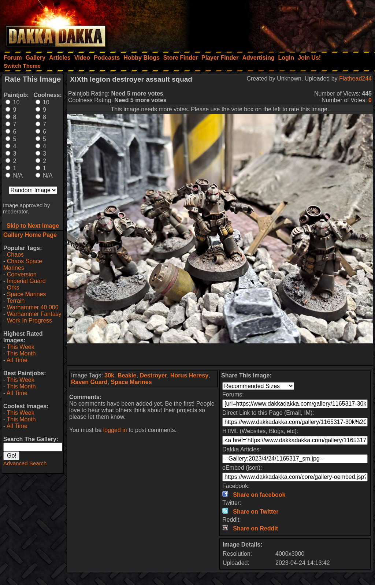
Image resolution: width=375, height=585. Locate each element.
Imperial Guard (26, 281)
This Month (21, 353)
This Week (20, 347)
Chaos (15, 254)
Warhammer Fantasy (34, 314)
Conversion (22, 274)
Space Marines (26, 294)
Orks (13, 287)
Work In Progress (29, 320)
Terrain (16, 301)
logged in (115, 430)
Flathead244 (355, 78)
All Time (17, 360)
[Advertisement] (276, 24)
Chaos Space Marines (22, 264)
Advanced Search (25, 463)
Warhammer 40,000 (33, 307)
